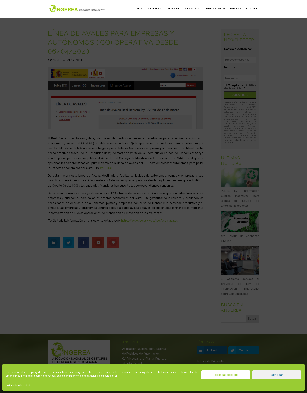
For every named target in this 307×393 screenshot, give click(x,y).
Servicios (174, 8)
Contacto (252, 8)
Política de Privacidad (18, 385)
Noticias (235, 8)
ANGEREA (153, 8)
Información (213, 8)
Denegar (277, 375)
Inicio (139, 8)
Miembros (190, 8)
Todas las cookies (225, 375)
